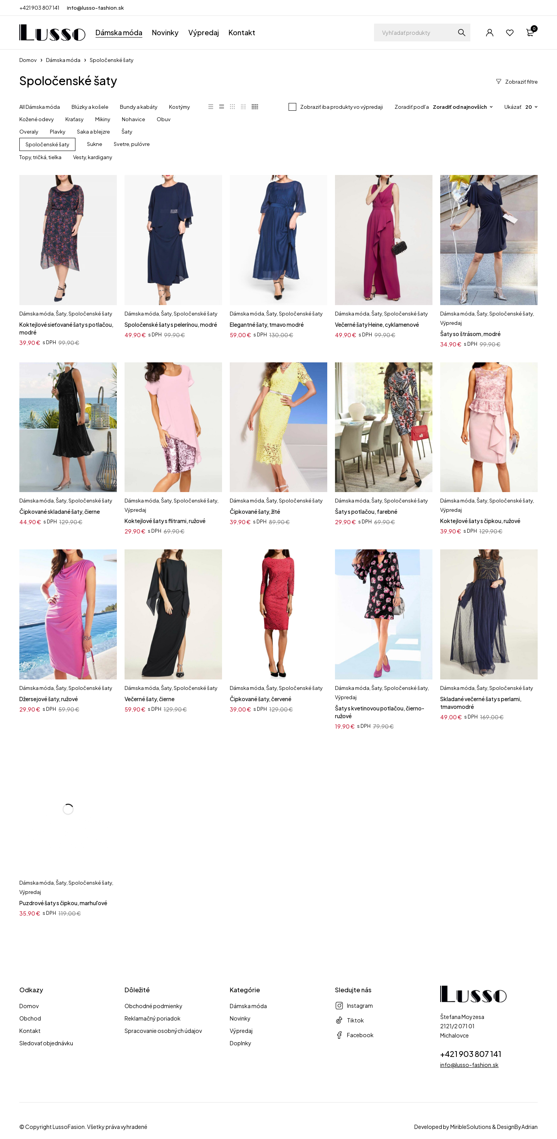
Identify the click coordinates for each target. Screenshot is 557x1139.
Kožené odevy (36, 119)
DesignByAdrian (517, 1126)
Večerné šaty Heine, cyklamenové (377, 324)
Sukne (94, 144)
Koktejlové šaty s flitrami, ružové (165, 520)
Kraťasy (74, 119)
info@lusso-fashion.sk (95, 8)
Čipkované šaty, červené (260, 698)
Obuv (164, 119)
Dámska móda (63, 60)
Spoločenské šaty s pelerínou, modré (171, 324)
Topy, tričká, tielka (40, 157)
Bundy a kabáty (138, 107)
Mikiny (102, 119)
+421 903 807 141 (39, 8)
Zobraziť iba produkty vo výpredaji (341, 107)
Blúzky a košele (90, 107)
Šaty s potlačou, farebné (366, 511)
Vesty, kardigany (92, 157)
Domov (28, 60)
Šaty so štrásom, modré (470, 333)
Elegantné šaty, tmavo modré (267, 324)
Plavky (57, 132)
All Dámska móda (39, 107)
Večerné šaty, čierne (149, 698)
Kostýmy (179, 107)
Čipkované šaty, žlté (255, 511)
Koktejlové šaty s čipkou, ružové (480, 520)
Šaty (126, 132)
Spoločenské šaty (47, 144)
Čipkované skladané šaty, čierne (59, 511)
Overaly (28, 132)
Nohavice (133, 119)
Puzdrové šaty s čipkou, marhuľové (63, 902)
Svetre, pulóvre (132, 144)
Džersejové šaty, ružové (48, 698)
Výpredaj (451, 323)
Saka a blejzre (93, 132)
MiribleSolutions (470, 1126)
